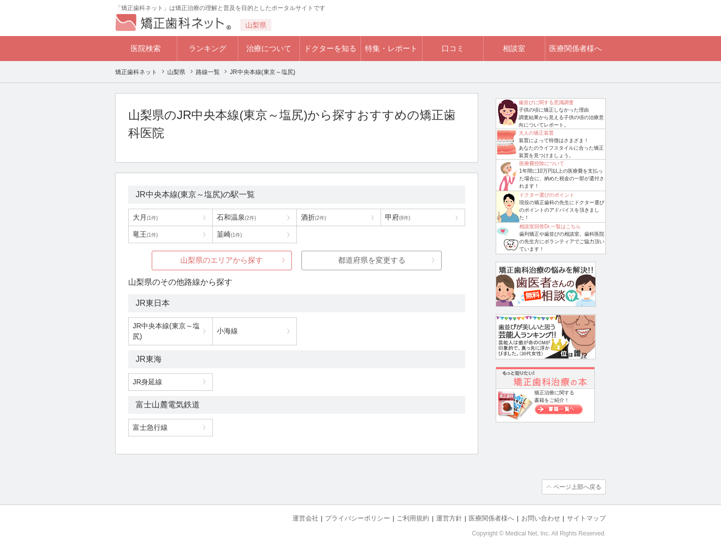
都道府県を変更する (372, 260)
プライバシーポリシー (357, 518)
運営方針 (449, 518)
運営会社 (305, 518)
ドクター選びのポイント (546, 195)
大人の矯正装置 (536, 133)
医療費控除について (541, 163)
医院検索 (146, 48)
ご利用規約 (413, 518)
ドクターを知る (330, 48)
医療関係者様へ (575, 48)
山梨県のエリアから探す (221, 260)
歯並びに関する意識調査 (546, 102)
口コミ (453, 48)
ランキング (207, 48)
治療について (268, 48)
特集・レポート (391, 48)
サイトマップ (586, 518)
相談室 (514, 48)
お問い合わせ (540, 518)
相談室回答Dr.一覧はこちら (550, 226)
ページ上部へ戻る (577, 486)
